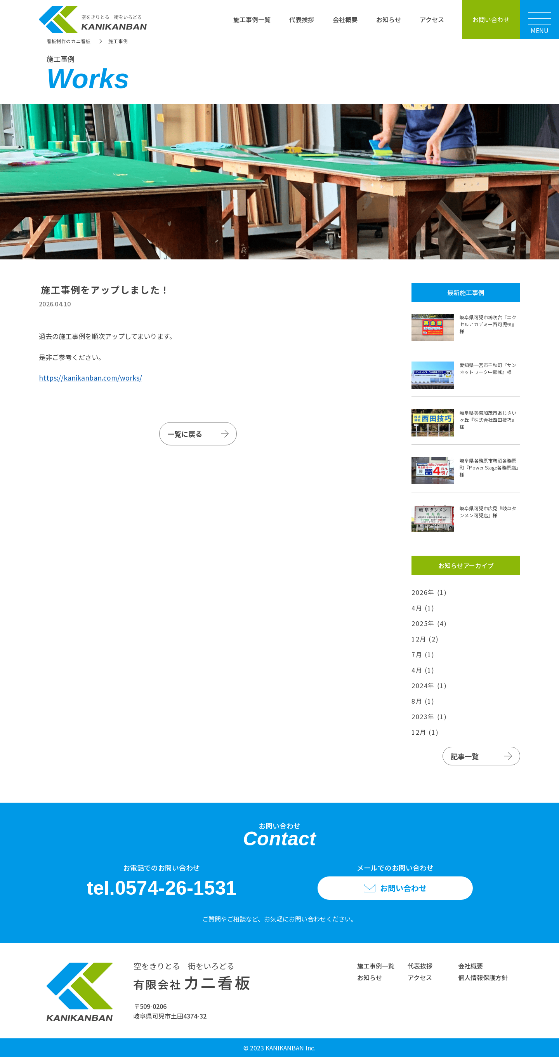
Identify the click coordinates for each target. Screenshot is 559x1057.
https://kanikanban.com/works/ (90, 377)
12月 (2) (425, 638)
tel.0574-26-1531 (162, 888)
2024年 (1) (429, 685)
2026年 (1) (429, 592)
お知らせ (388, 19)
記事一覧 (465, 756)
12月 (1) (425, 732)
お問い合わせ (491, 19)
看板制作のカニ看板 (68, 41)
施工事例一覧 (252, 19)
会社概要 (345, 19)
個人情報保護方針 (483, 977)
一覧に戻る (184, 434)
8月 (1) (423, 701)
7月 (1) (423, 654)
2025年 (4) (429, 623)
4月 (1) (423, 607)
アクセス (432, 19)
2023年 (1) (429, 716)
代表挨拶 (301, 19)
